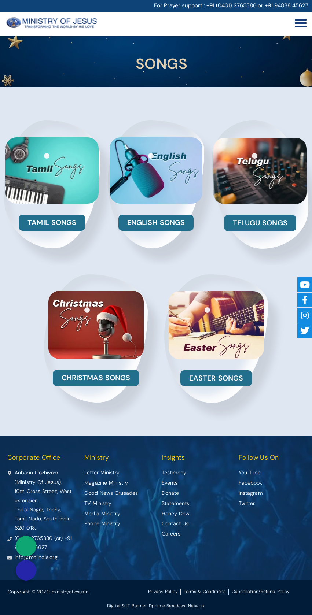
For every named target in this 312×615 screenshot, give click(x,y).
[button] (26, 570)
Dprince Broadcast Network (176, 605)
